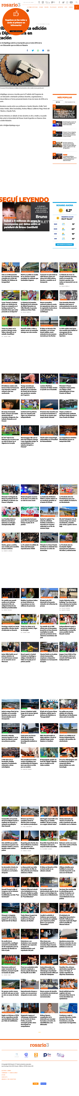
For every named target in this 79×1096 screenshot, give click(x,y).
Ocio (66, 7)
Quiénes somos (6, 1070)
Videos (71, 7)
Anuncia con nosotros (9, 1079)
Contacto (4, 1077)
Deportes (60, 7)
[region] (39, 16)
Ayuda (3, 1075)
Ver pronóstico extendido (64, 244)
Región (46, 7)
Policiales (53, 7)
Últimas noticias (32, 7)
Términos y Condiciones (9, 1073)
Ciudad (41, 7)
